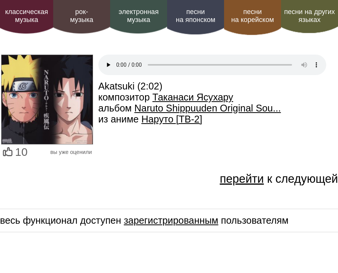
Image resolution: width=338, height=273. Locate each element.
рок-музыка (81, 16)
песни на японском (195, 16)
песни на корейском (252, 16)
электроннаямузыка (138, 16)
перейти (242, 178)
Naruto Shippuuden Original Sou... (207, 108)
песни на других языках (309, 16)
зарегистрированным (171, 220)
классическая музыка (26, 16)
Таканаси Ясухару (192, 97)
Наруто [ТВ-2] (171, 119)
